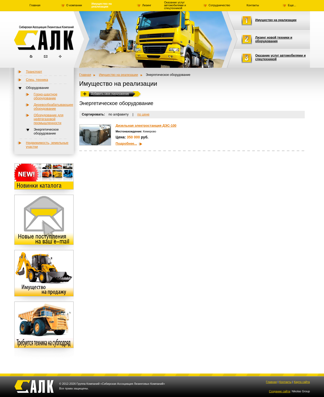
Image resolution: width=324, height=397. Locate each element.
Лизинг (146, 5)
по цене (143, 114)
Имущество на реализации (102, 5)
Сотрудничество (219, 5)
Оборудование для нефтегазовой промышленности (48, 119)
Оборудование (37, 88)
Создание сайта (279, 391)
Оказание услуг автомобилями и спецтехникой (175, 5)
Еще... (292, 5)
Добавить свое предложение (110, 93)
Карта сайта (302, 381)
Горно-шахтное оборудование (45, 96)
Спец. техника (37, 80)
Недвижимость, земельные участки (47, 145)
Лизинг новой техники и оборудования (273, 39)
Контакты (253, 5)
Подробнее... (126, 143)
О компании (74, 5)
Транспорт (34, 72)
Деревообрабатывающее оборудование (53, 107)
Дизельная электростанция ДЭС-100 (146, 125)
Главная (34, 5)
